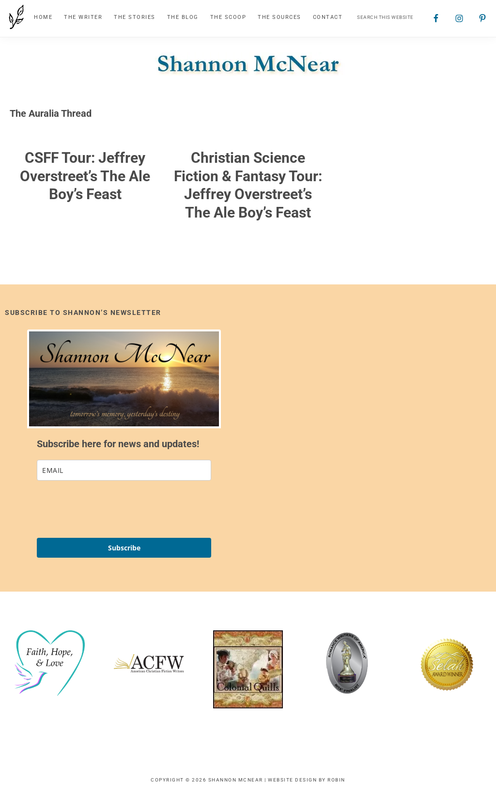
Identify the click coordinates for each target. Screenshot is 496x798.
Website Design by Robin (306, 779)
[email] (124, 470)
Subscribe (124, 547)
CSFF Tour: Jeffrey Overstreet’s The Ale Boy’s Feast (85, 176)
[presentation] (110, 509)
